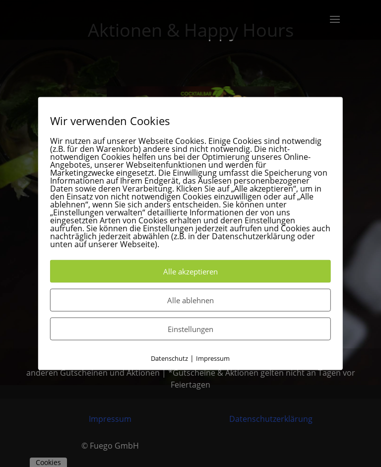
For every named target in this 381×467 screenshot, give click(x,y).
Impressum (213, 357)
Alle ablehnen (190, 300)
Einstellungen (190, 329)
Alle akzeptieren (190, 271)
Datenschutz (169, 357)
